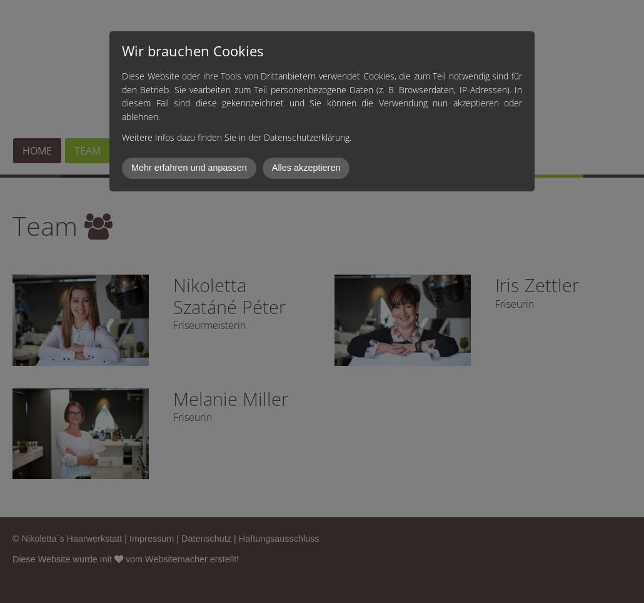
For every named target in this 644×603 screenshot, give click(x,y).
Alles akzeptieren (306, 168)
